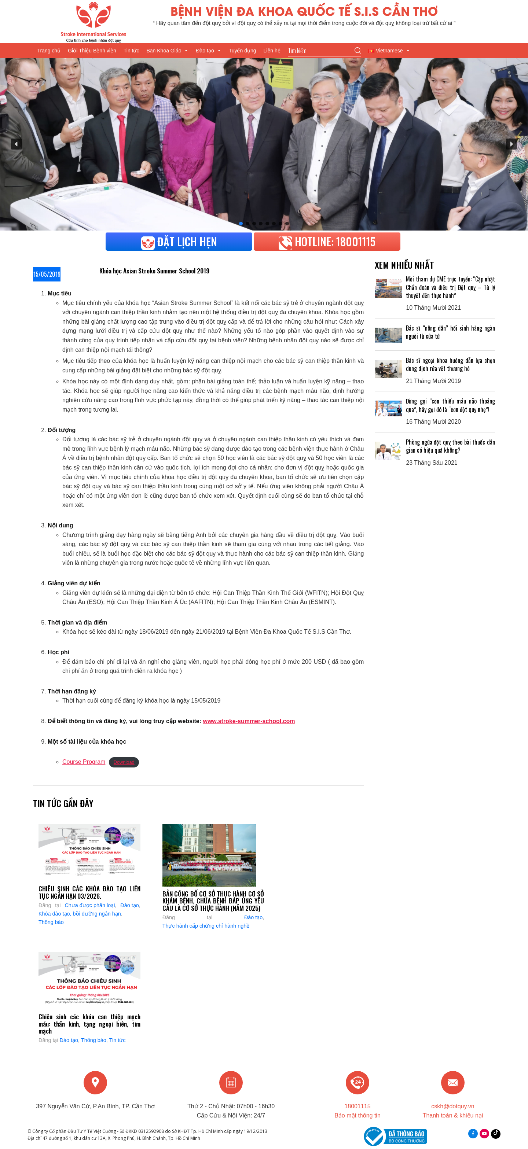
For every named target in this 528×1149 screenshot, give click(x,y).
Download (124, 762)
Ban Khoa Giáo (167, 50)
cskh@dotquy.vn (452, 1106)
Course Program (83, 762)
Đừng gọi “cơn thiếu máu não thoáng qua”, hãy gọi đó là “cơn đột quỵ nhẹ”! (450, 405)
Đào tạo (208, 50)
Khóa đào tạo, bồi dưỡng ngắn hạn (79, 914)
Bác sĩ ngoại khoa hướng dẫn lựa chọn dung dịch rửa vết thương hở (450, 364)
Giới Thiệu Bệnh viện (92, 51)
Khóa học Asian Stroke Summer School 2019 (154, 270)
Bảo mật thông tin (357, 1115)
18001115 (357, 1106)
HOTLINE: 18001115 (327, 241)
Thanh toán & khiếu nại (453, 1115)
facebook (473, 1133)
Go (358, 50)
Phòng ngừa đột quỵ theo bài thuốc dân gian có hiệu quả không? (450, 446)
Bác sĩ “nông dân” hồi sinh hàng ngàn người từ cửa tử (450, 332)
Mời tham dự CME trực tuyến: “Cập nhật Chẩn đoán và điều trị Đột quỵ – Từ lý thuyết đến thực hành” (450, 287)
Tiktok (496, 1132)
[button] (16, 144)
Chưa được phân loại (90, 905)
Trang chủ (48, 51)
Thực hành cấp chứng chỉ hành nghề (206, 926)
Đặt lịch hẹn (179, 241)
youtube (484, 1133)
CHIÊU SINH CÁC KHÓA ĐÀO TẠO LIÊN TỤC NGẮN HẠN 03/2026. (89, 892)
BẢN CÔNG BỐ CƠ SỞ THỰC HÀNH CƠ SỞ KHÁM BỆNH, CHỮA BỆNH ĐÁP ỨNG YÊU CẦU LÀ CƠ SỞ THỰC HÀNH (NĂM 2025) (213, 901)
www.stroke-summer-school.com (249, 721)
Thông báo (51, 922)
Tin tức (131, 51)
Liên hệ (272, 51)
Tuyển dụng (242, 51)
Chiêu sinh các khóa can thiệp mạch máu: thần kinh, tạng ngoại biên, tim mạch (89, 1023)
